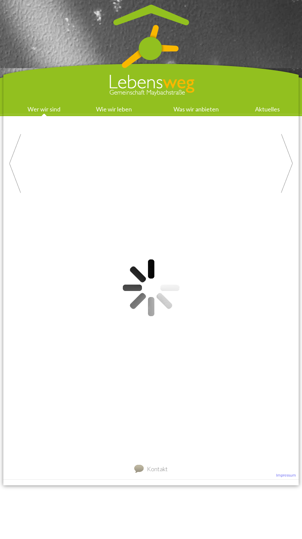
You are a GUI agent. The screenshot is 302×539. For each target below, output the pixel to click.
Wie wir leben (114, 109)
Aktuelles (267, 109)
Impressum (286, 475)
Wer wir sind (44, 109)
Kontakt (157, 469)
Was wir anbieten (196, 109)
